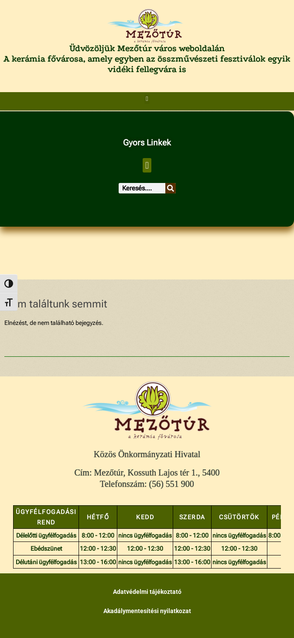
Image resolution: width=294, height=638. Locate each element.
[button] (147, 99)
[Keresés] (170, 188)
